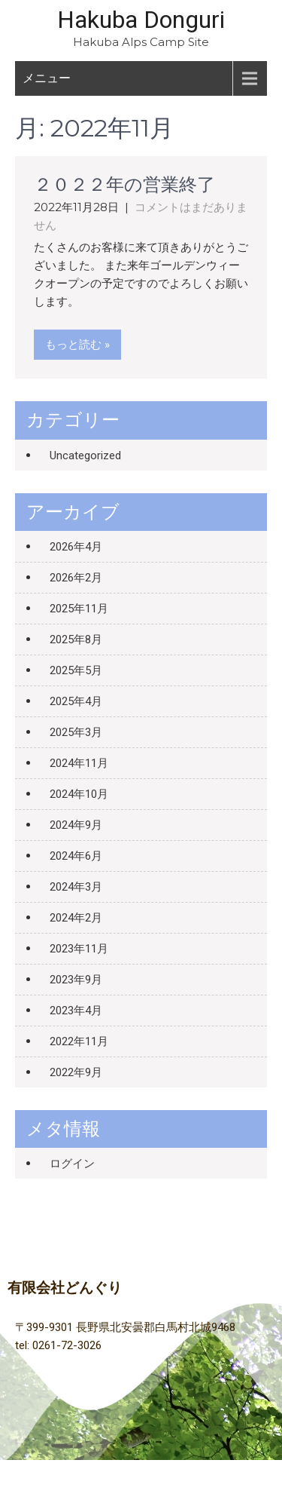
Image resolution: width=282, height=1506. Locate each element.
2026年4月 (76, 547)
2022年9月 (76, 1072)
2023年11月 (79, 948)
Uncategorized (85, 455)
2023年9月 (76, 979)
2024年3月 (76, 887)
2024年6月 (76, 856)
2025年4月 (76, 701)
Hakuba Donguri (141, 19)
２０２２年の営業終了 (124, 184)
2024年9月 (76, 825)
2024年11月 (79, 763)
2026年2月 (76, 577)
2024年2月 (76, 918)
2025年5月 (76, 670)
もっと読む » (77, 344)
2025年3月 (76, 732)
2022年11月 (79, 1041)
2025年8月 (76, 639)
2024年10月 (79, 794)
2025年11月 (79, 608)
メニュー (47, 78)
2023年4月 (76, 1010)
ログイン (72, 1163)
